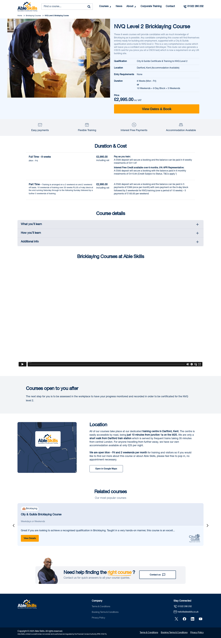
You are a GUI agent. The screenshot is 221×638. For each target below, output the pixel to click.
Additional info (30, 241)
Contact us (157, 574)
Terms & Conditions (101, 607)
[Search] (89, 7)
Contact (170, 6)
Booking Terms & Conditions (105, 612)
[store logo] (27, 7)
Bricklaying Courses (33, 16)
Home (19, 16)
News (119, 6)
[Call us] (193, 6)
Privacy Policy (98, 618)
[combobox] (67, 7)
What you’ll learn (31, 224)
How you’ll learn (31, 233)
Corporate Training (151, 6)
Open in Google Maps (106, 468)
